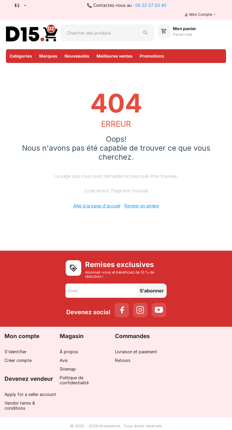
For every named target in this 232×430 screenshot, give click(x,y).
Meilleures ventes (114, 55)
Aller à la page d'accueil (96, 205)
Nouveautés (76, 55)
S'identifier (15, 351)
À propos (69, 351)
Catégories (21, 55)
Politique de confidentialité (74, 380)
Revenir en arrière (142, 205)
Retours (122, 360)
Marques (48, 55)
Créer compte (18, 360)
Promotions (152, 55)
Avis (64, 360)
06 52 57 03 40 (150, 5)
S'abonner (152, 291)
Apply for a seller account (30, 394)
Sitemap (68, 369)
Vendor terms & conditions (19, 405)
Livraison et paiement (136, 351)
